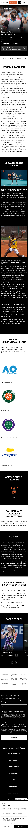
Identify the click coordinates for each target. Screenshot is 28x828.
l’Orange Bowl (12, 90)
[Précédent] (12, 662)
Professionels (9, 28)
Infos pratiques (14, 793)
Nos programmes (14, 753)
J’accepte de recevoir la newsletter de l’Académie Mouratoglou (13, 712)
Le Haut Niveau (14, 766)
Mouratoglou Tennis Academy (10, 523)
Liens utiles (14, 786)
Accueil (2, 28)
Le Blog (14, 780)
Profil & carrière (7, 58)
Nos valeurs (14, 760)
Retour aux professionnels (8, 8)
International (14, 773)
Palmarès (18, 58)
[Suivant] (16, 662)
